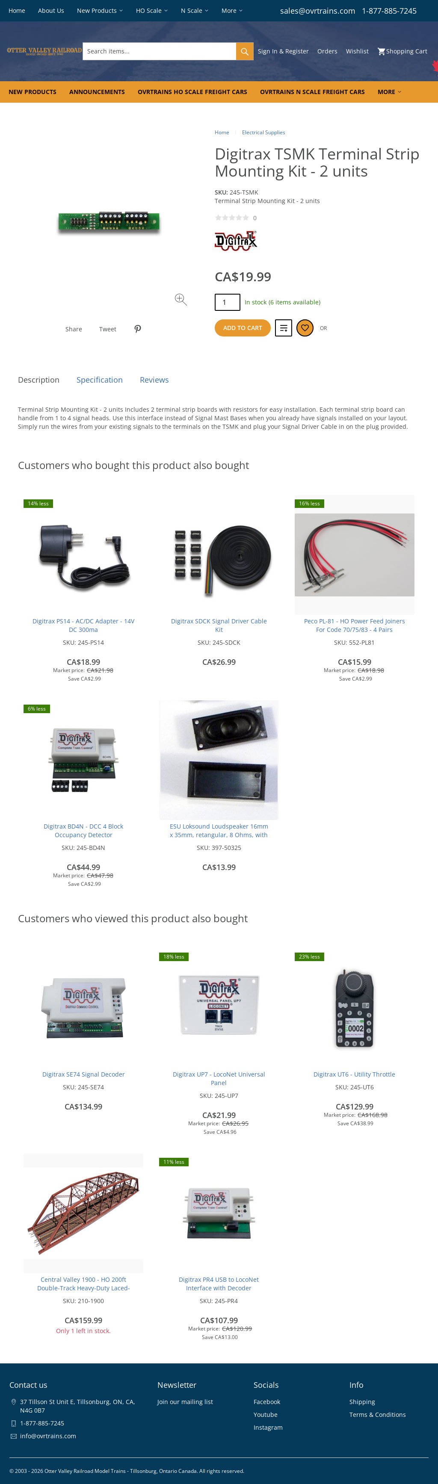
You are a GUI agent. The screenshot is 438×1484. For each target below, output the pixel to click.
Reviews (154, 380)
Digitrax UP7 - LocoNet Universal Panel (219, 1078)
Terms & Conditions (377, 1414)
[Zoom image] (182, 301)
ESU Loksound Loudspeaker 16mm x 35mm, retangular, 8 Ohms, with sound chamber (219, 834)
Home (222, 132)
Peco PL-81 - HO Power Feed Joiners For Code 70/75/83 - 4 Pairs (354, 625)
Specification (100, 380)
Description (38, 380)
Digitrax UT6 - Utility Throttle (354, 1074)
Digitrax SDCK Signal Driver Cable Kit (219, 625)
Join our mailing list (185, 1402)
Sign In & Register (283, 51)
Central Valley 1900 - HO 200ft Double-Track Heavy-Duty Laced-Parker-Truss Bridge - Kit (83, 1288)
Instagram (268, 1427)
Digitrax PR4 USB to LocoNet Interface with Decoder (219, 1283)
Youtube (266, 1414)
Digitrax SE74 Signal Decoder (83, 1074)
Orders (327, 51)
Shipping (362, 1402)
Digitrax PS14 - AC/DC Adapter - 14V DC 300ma (83, 625)
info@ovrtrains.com (48, 1436)
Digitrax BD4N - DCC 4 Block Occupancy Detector (83, 830)
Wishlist (357, 51)
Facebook (267, 1402)
